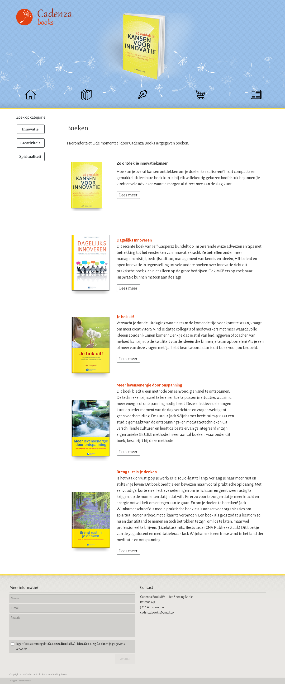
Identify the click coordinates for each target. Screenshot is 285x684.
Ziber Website (25, 681)
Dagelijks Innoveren (134, 240)
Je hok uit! (125, 317)
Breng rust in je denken (137, 472)
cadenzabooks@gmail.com (158, 612)
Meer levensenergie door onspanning (149, 385)
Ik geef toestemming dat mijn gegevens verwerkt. (70, 646)
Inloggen (14, 681)
